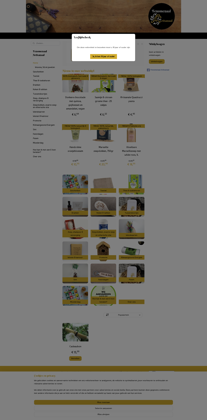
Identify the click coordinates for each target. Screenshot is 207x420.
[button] (103, 56)
